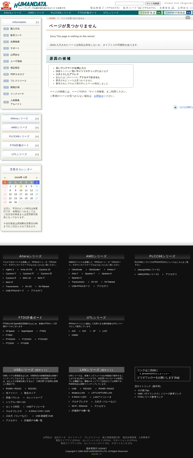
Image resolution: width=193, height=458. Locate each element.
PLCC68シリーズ (61, 12)
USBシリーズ (24, 369)
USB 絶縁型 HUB (44, 416)
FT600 (9, 335)
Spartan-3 (77, 278)
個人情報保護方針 (111, 437)
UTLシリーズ (111, 12)
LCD (104, 331)
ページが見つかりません (73, 18)
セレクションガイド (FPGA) (96, 440)
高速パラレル (13, 397)
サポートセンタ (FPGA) (125, 440)
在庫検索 (15, 41)
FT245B (25, 343)
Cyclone (11, 273)
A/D (74, 331)
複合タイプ (30, 393)
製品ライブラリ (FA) (71, 443)
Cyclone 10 (44, 269)
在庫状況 (165, 8)
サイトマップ (75, 437)
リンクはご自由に (147, 370)
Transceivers (12, 286)
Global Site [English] (179, 3)
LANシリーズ (90, 369)
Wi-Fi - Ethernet (79, 406)
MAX (41, 278)
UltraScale (77, 269)
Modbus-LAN (78, 393)
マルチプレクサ (14, 411)
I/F (94, 331)
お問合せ (183, 8)
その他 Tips (143, 390)
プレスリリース (18, 80)
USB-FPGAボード (15, 290)
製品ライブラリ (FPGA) (68, 440)
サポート (15, 48)
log (176, 377)
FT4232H (10, 339)
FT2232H (26, 339)
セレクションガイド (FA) (96, 443)
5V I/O (28, 286)
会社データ (60, 437)
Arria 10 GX (26, 269)
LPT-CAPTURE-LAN (102, 393)
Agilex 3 (10, 269)
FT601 (43, 331)
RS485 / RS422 (13, 388)
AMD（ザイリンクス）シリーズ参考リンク (159, 393)
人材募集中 (144, 437)
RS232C (32, 388)
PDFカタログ (17, 74)
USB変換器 (148, 12)
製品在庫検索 (129, 437)
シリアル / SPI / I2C (16, 402)
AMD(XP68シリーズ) (148, 274)
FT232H (10, 343)
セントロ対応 (13, 406)
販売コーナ (16, 35)
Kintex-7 (111, 269)
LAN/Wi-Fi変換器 (175, 12)
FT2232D (42, 339)
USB (74, 388)
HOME (52, 18)
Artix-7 (75, 273)
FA (117, 8)
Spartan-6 (107, 273)
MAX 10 (27, 278)
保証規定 (15, 67)
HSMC (75, 335)
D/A (84, 331)
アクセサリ (36, 290)
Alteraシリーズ (13, 12)
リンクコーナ (17, 93)
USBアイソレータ (35, 406)
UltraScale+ (94, 269)
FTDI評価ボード (87, 12)
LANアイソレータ (102, 397)
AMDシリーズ (36, 12)
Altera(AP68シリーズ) (149, 269)
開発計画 (15, 87)
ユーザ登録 (16, 61)
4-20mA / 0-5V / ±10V (39, 411)
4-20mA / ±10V (79, 397)
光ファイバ (11, 393)
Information (19, 22)
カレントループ (34, 397)
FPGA (110, 8)
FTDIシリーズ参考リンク (150, 397)
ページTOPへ (186, 107)
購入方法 (15, 28)
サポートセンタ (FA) (121, 443)
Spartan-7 (90, 273)
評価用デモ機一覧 (33, 420)
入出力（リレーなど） (17, 416)
